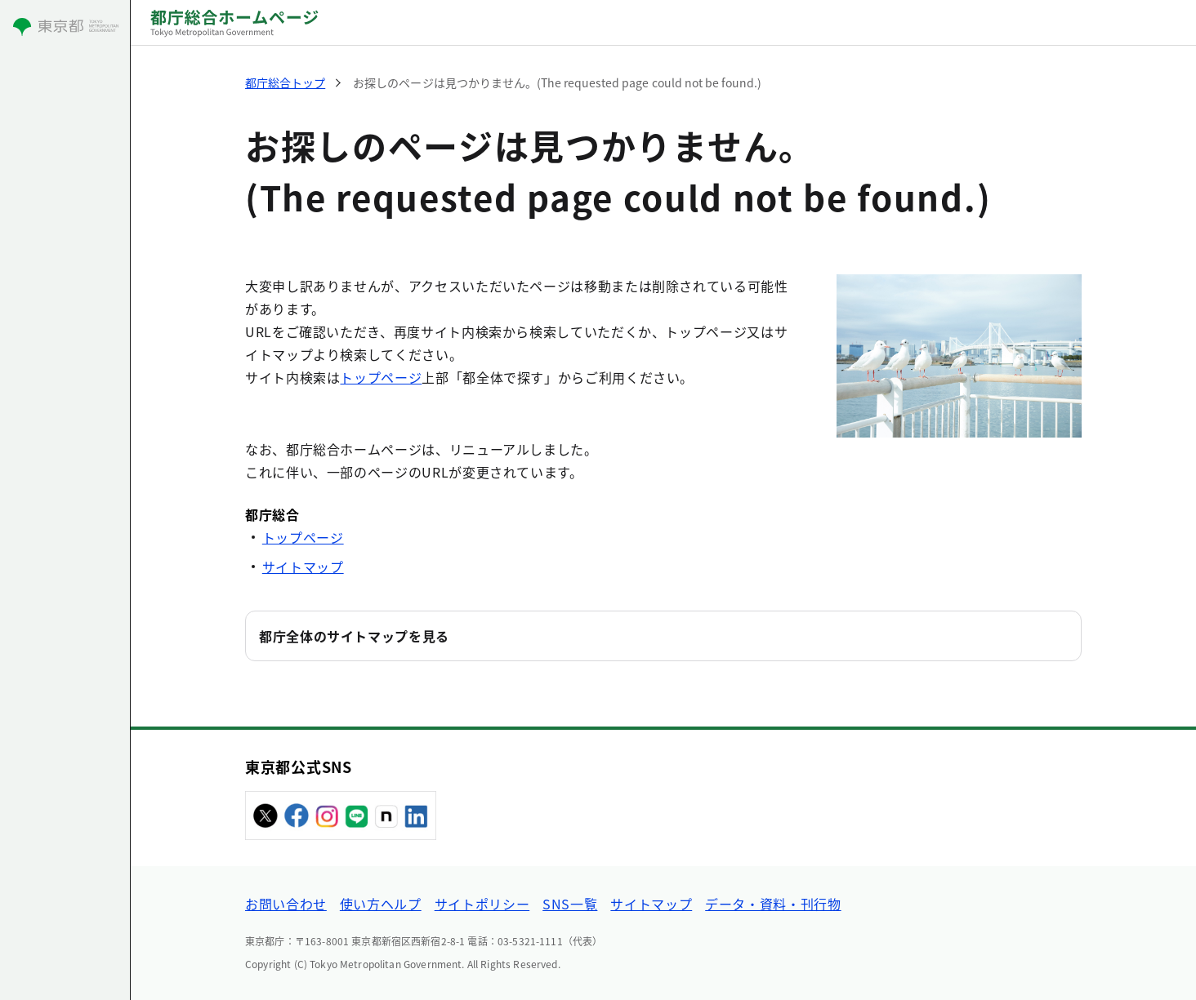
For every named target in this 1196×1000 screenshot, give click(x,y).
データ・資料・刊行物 (773, 903)
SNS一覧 (569, 903)
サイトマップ (303, 566)
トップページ (381, 377)
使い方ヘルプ (381, 903)
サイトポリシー (482, 903)
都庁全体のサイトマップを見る (354, 636)
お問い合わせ (286, 903)
